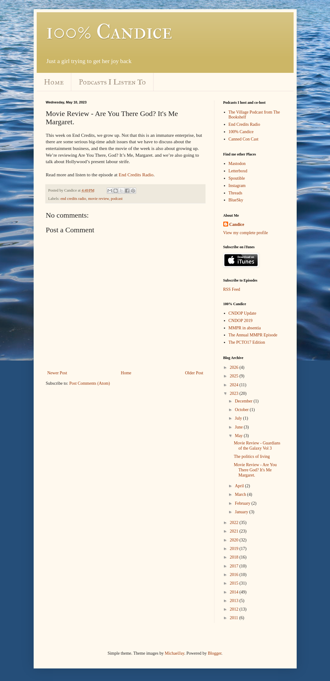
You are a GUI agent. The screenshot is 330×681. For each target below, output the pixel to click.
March (241, 494)
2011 (234, 618)
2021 (234, 531)
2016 (234, 574)
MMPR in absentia (244, 328)
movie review (98, 198)
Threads (235, 193)
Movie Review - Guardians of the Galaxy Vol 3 (257, 446)
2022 (234, 522)
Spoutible (236, 178)
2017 (234, 566)
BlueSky (235, 200)
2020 (234, 540)
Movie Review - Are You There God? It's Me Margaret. (255, 469)
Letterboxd (237, 171)
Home (54, 82)
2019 (234, 548)
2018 (234, 557)
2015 (234, 583)
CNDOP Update (242, 313)
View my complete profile (245, 232)
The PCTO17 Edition (246, 342)
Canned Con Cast (243, 139)
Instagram (237, 185)
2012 (234, 609)
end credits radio (73, 198)
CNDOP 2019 (240, 320)
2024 (234, 385)
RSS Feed (231, 289)
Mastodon (237, 163)
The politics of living (252, 456)
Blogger (214, 653)
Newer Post (57, 373)
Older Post (194, 373)
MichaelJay (174, 653)
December (244, 401)
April (240, 486)
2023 (234, 393)
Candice (236, 224)
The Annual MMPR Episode (252, 335)
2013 (234, 600)
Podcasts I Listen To (112, 82)
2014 (234, 592)
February (243, 503)
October (242, 409)
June (239, 427)
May (239, 435)
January (242, 512)
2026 (234, 367)
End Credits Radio (136, 174)
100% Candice (109, 31)
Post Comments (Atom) (89, 383)
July (239, 418)
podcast (116, 198)
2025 (234, 376)
